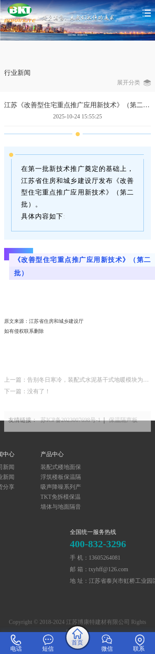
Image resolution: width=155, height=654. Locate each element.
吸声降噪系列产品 (32, 487)
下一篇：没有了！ (27, 395)
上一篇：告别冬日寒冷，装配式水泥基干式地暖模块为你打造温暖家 (77, 384)
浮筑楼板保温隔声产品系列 (32, 477)
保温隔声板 (123, 424)
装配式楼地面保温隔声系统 (32, 467)
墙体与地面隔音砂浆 (32, 507)
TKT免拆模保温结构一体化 (32, 497)
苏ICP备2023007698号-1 (70, 424)
